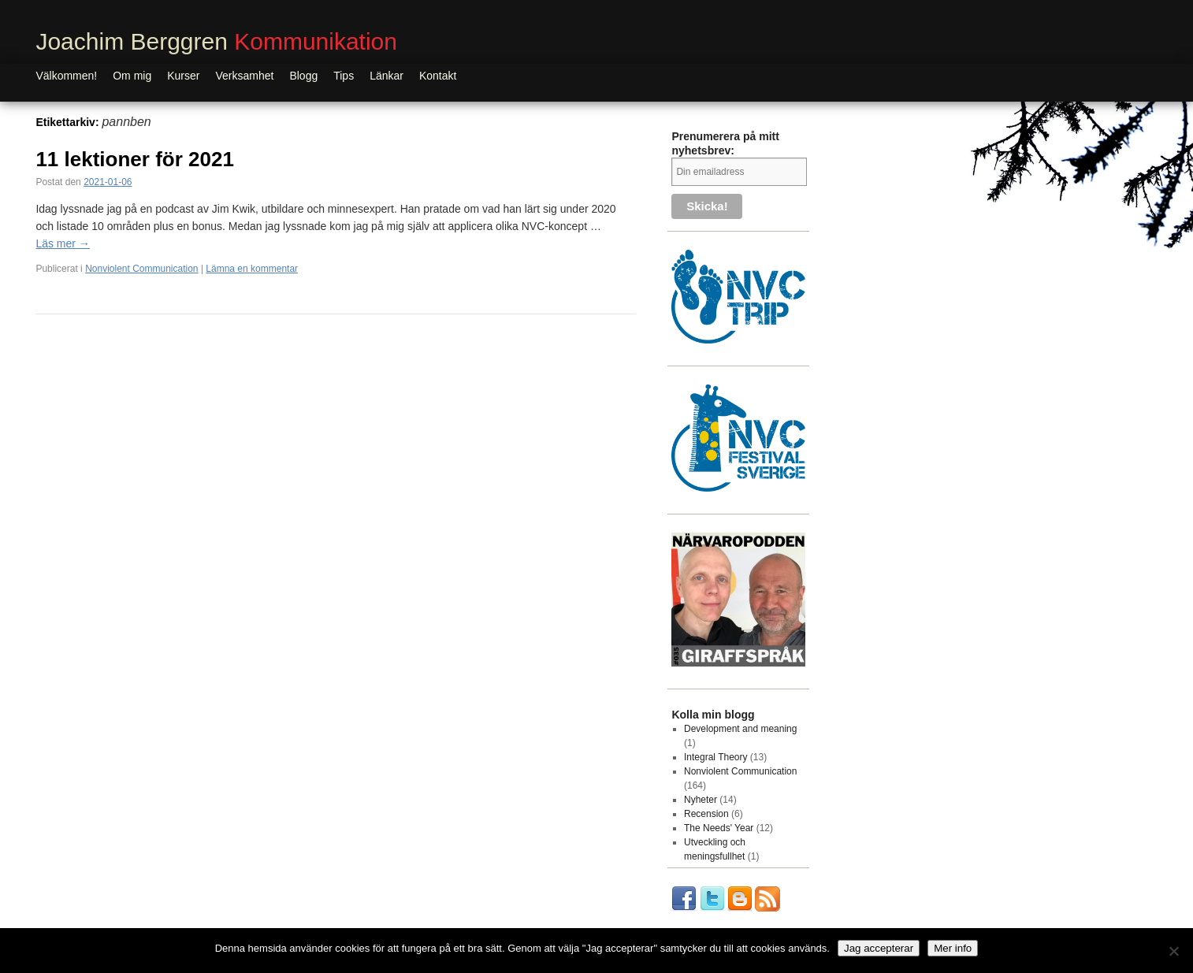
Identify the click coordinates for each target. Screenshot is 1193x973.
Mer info (953, 948)
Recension (706, 813)
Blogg (303, 75)
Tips (343, 75)
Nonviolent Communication (141, 268)
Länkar (386, 75)
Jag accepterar (878, 948)
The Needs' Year (718, 828)
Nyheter (700, 799)
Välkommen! (66, 75)
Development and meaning (740, 728)
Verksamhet (244, 75)
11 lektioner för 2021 (137, 159)
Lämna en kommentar (252, 268)
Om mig (132, 75)
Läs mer (62, 243)
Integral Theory (716, 757)
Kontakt (437, 75)
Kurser (183, 75)
